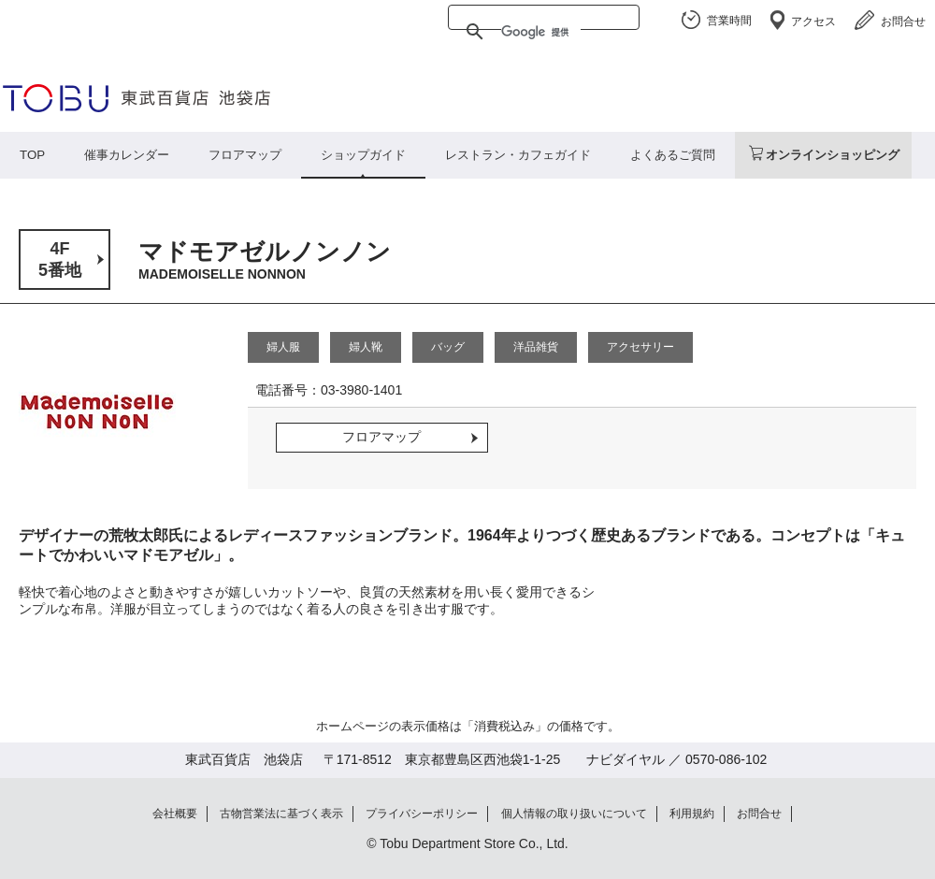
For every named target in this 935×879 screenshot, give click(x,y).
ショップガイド (363, 155)
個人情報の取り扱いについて (574, 813)
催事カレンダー (126, 155)
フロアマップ (245, 155)
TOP (32, 155)
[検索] (541, 32)
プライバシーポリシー (422, 813)
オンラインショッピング (832, 155)
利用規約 (691, 813)
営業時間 (729, 20)
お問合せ (903, 21)
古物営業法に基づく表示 (281, 813)
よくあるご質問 (672, 155)
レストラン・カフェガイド (518, 155)
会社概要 (174, 813)
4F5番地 (59, 259)
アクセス (813, 21)
